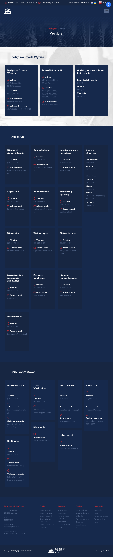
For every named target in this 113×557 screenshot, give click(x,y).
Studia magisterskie (46, 516)
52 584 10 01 (17, 3)
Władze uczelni (63, 510)
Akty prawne (62, 521)
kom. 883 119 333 (49, 97)
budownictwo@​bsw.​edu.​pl (43, 209)
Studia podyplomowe (47, 524)
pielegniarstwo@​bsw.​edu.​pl (68, 250)
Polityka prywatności (101, 516)
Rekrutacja (43, 527)
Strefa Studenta (81, 510)
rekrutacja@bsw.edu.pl (52, 3)
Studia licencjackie (46, 510)
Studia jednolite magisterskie (45, 520)
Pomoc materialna (82, 519)
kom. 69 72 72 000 (49, 94)
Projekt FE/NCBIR (64, 524)
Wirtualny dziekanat (82, 513)
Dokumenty (80, 528)
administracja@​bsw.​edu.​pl (16, 170)
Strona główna (53, 28)
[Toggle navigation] (106, 11)
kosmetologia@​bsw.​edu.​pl (43, 167)
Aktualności (98, 510)
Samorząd (79, 522)
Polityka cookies (99, 519)
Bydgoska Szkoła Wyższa (23, 551)
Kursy (96, 513)
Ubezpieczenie (81, 525)
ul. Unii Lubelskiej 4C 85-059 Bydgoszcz (15, 83)
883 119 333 (33, 3)
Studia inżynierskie (46, 513)
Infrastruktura (62, 513)
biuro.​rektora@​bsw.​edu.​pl (16, 410)
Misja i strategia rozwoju (63, 517)
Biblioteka (79, 516)
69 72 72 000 (25, 3)
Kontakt (60, 527)
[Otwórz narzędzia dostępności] (108, 4)
